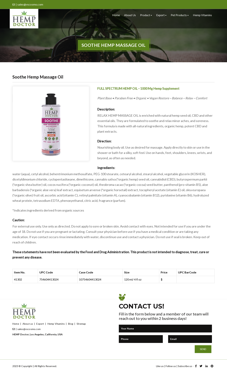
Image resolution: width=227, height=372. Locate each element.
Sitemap (81, 323)
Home (116, 15)
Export (161, 15)
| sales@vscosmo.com (26, 329)
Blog (70, 323)
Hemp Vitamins (202, 15)
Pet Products (180, 15)
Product (146, 15)
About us (130, 15)
